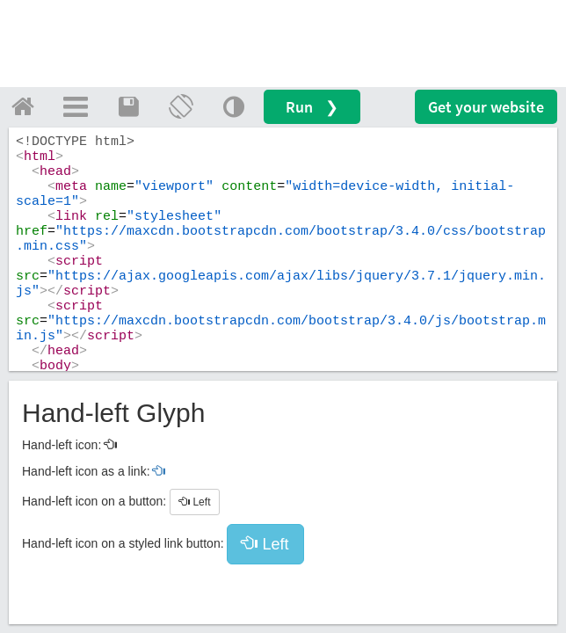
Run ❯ (312, 107)
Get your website (486, 107)
